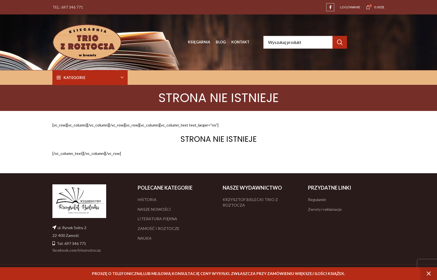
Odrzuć (428, 273)
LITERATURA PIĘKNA (157, 218)
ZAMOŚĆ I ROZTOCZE (158, 228)
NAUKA (145, 238)
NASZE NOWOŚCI (154, 209)
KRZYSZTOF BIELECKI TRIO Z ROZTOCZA (250, 202)
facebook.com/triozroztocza (76, 250)
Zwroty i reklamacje (325, 209)
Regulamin (317, 199)
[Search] (305, 42)
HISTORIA (147, 199)
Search (339, 42)
